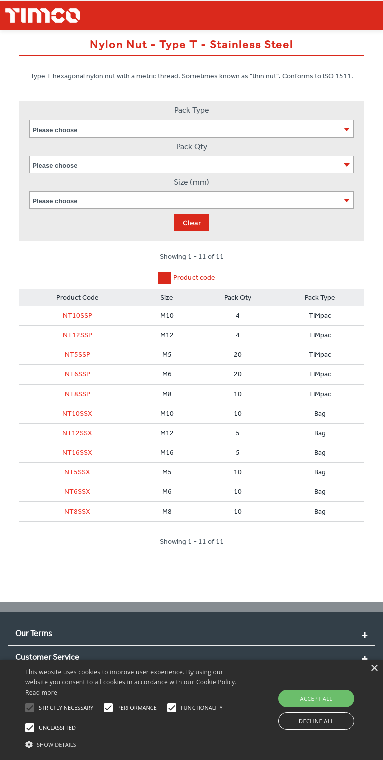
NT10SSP (77, 315)
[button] (133, 743)
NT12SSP (77, 335)
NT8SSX (77, 511)
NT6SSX (77, 491)
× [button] (374, 668)
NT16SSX (77, 452)
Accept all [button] (316, 698)
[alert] (191, 710)
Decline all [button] (316, 721)
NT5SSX (77, 472)
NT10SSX (77, 413)
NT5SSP (77, 354)
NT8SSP (77, 394)
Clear (192, 223)
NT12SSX (77, 433)
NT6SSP (77, 374)
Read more (41, 692)
